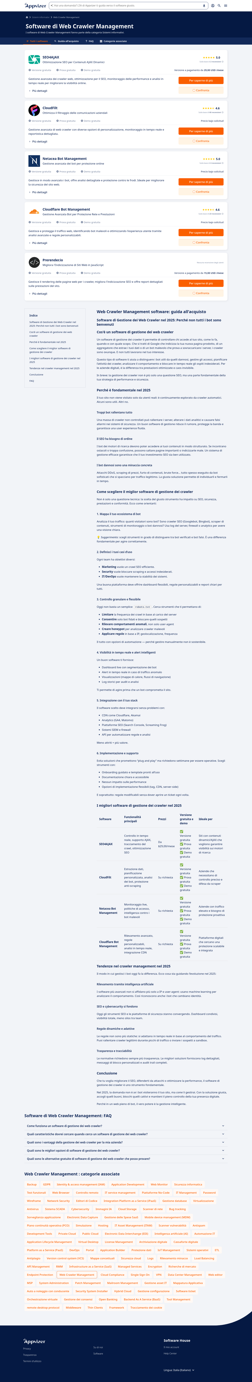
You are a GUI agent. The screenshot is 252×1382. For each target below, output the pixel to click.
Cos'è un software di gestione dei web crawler (50, 333)
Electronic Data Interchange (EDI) (126, 1233)
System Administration (54, 1282)
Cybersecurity (80, 1209)
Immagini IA (104, 1209)
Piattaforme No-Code (156, 1192)
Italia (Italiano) (184, 1370)
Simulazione (84, 1225)
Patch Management (88, 1282)
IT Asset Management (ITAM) (133, 1225)
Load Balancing (204, 1258)
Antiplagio (33, 1258)
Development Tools (39, 1233)
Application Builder (112, 1250)
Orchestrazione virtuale (42, 1299)
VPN (159, 1274)
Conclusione (36, 374)
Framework (116, 1307)
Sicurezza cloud (131, 1258)
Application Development (127, 1184)
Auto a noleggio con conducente (48, 1291)
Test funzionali (36, 1192)
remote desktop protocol (43, 1307)
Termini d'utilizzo (32, 1360)
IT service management (120, 1192)
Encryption (155, 1266)
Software (98, 1353)
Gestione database (174, 1200)
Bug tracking (177, 1209)
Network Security (58, 1200)
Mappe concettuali (102, 1258)
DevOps (74, 1250)
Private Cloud (67, 1233)
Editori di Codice (86, 1200)
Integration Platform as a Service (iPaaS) (130, 1200)
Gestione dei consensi (78, 1299)
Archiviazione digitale (153, 1241)
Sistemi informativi (41, 17)
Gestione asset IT (155, 1282)
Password (209, 1192)
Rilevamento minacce (174, 1258)
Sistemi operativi (197, 1250)
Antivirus (33, 1209)
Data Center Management (185, 1274)
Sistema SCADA (55, 1209)
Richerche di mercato (182, 1266)
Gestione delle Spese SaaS (121, 1217)
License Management (119, 1241)
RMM (59, 1266)
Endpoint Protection (40, 1274)
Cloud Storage (127, 1209)
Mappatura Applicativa (188, 1282)
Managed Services (130, 1266)
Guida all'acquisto (66, 41)
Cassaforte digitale (186, 1241)
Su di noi (98, 1347)
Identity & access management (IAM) (81, 1184)
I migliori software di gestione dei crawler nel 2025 (54, 360)
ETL (217, 1250)
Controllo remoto (87, 1192)
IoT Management (169, 1250)
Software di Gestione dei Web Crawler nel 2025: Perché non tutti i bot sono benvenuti (53, 323)
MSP (30, 1282)
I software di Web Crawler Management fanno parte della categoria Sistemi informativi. (75, 32)
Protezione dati (141, 1250)
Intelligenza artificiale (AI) (171, 1233)
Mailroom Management (122, 1282)
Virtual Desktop (88, 1241)
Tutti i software (37, 41)
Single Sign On (140, 1274)
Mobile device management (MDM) (167, 1217)
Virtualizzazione (203, 1200)
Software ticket (186, 1291)
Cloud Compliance (112, 1274)
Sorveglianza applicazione (44, 1217)
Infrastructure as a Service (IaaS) (90, 1266)
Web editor (215, 1274)
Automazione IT (204, 1233)
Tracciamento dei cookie (146, 1307)
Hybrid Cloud (122, 1291)
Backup (32, 1184)
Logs (150, 1258)
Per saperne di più (201, 80)
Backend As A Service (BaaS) (142, 1299)
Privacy (27, 1348)
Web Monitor (159, 1184)
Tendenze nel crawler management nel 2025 (54, 368)
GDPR (46, 1184)
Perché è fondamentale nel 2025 (47, 342)
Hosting (103, 1225)
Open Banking (108, 1299)
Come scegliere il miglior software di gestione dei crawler (50, 350)
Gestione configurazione (154, 1291)
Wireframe (34, 1200)
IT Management (186, 1192)
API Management (38, 1266)
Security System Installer (92, 1291)
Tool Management (178, 1299)
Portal (90, 1250)
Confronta (202, 90)
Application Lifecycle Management (49, 1241)
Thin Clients (95, 1307)
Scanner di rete (153, 1209)
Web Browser (60, 1192)
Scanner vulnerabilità (172, 1225)
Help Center (170, 1353)
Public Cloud (90, 1233)
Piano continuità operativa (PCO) (48, 1225)
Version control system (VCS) (65, 1258)
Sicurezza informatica (188, 1184)
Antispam (199, 1225)
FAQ (89, 41)
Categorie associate (113, 41)
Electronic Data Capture (82, 1217)
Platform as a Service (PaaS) (45, 1250)
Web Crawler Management (76, 1274)
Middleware (73, 1307)
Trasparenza (29, 1354)
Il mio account (171, 1346)
